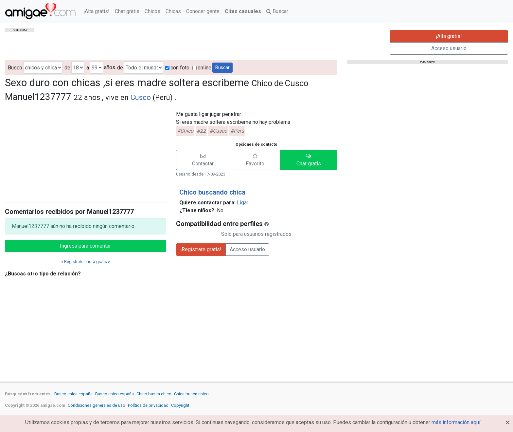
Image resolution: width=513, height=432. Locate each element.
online (201, 68)
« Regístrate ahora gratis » (85, 261)
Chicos (152, 11)
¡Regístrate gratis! (200, 249)
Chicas (173, 11)
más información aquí (456, 422)
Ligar (242, 202)
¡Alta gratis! (96, 11)
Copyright (180, 405)
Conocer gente (203, 11)
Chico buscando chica (212, 192)
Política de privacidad (148, 405)
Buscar (277, 11)
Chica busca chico (191, 393)
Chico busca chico (153, 393)
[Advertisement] (85, 151)
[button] (203, 160)
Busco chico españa (114, 393)
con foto (177, 68)
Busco (15, 68)
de (67, 68)
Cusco (141, 97)
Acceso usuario (449, 48)
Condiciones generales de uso (96, 405)
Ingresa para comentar (85, 246)
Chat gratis (127, 11)
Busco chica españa (73, 393)
